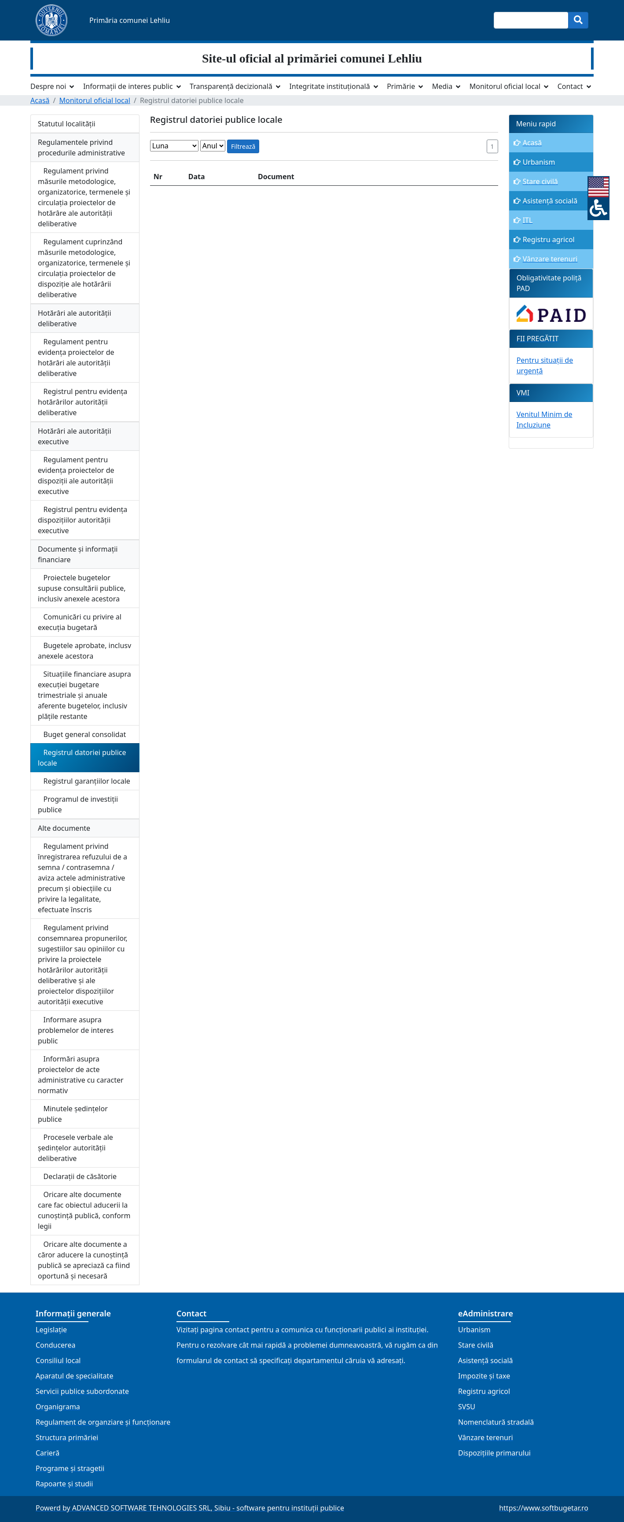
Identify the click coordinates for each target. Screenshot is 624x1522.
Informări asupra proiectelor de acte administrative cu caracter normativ (81, 1074)
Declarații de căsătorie (77, 1176)
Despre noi (48, 86)
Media (442, 86)
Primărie (401, 86)
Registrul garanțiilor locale (84, 781)
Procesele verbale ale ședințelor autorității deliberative (75, 1147)
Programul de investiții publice (78, 804)
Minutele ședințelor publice (73, 1114)
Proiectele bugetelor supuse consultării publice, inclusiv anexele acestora (82, 588)
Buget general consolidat (82, 734)
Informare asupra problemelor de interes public (76, 1030)
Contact (570, 86)
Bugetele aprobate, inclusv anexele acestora (84, 651)
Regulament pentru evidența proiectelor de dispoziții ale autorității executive (76, 475)
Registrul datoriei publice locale (82, 758)
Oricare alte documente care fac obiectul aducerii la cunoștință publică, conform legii (84, 1210)
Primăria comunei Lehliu (129, 20)
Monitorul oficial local (505, 86)
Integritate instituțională (329, 86)
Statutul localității (66, 124)
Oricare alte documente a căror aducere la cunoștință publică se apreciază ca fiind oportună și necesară (84, 1260)
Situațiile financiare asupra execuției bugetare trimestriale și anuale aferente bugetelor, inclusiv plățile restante (84, 695)
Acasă (40, 100)
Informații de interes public (128, 86)
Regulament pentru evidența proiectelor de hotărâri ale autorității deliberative (76, 357)
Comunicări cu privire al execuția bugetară (79, 622)
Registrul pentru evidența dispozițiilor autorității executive (82, 520)
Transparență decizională (231, 86)
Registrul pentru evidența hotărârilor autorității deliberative (82, 402)
